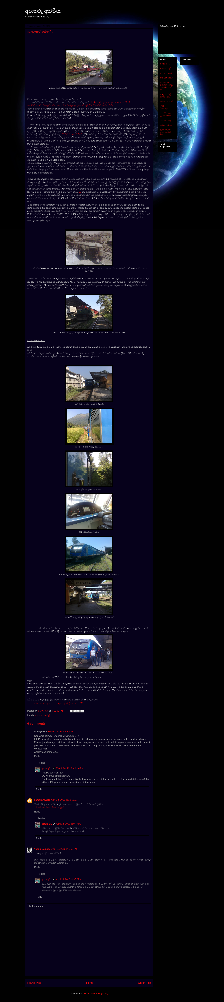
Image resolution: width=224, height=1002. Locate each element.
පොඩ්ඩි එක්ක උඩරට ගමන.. (166, 114)
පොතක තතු (165, 120)
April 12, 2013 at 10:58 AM (64, 800)
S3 (79, 192)
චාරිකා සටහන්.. (167, 101)
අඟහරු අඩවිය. (43, 11)
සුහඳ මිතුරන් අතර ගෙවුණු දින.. (165, 132)
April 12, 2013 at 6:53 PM (64, 849)
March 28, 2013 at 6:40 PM (69, 768)
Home (89, 982)
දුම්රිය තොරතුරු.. (164, 107)
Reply (37, 756)
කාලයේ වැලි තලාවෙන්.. (165, 95)
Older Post (144, 982)
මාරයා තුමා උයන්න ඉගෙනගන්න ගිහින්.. (111, 102)
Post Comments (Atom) (96, 993)
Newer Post (34, 982)
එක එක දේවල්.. (43, 715)
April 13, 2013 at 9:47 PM (68, 824)
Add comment (36, 906)
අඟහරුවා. (47, 768)
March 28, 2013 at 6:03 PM (61, 731)
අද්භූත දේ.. (165, 64)
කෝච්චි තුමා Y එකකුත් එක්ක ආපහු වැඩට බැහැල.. (52, 105)
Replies (41, 763)
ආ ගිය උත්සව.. (166, 73)
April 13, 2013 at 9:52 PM (68, 879)
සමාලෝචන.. (166, 125)
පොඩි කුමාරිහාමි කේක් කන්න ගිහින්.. (96, 105)
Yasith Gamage (42, 849)
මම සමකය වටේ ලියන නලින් (49, 807)
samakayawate (42, 800)
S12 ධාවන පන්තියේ (72, 134)
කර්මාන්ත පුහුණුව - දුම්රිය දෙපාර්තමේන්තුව (166, 86)
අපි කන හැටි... (166, 68)
